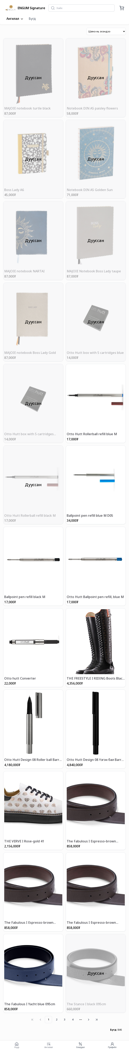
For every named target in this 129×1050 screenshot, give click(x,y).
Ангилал (15, 19)
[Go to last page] (96, 1019)
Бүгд (32, 18)
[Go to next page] (88, 1019)
